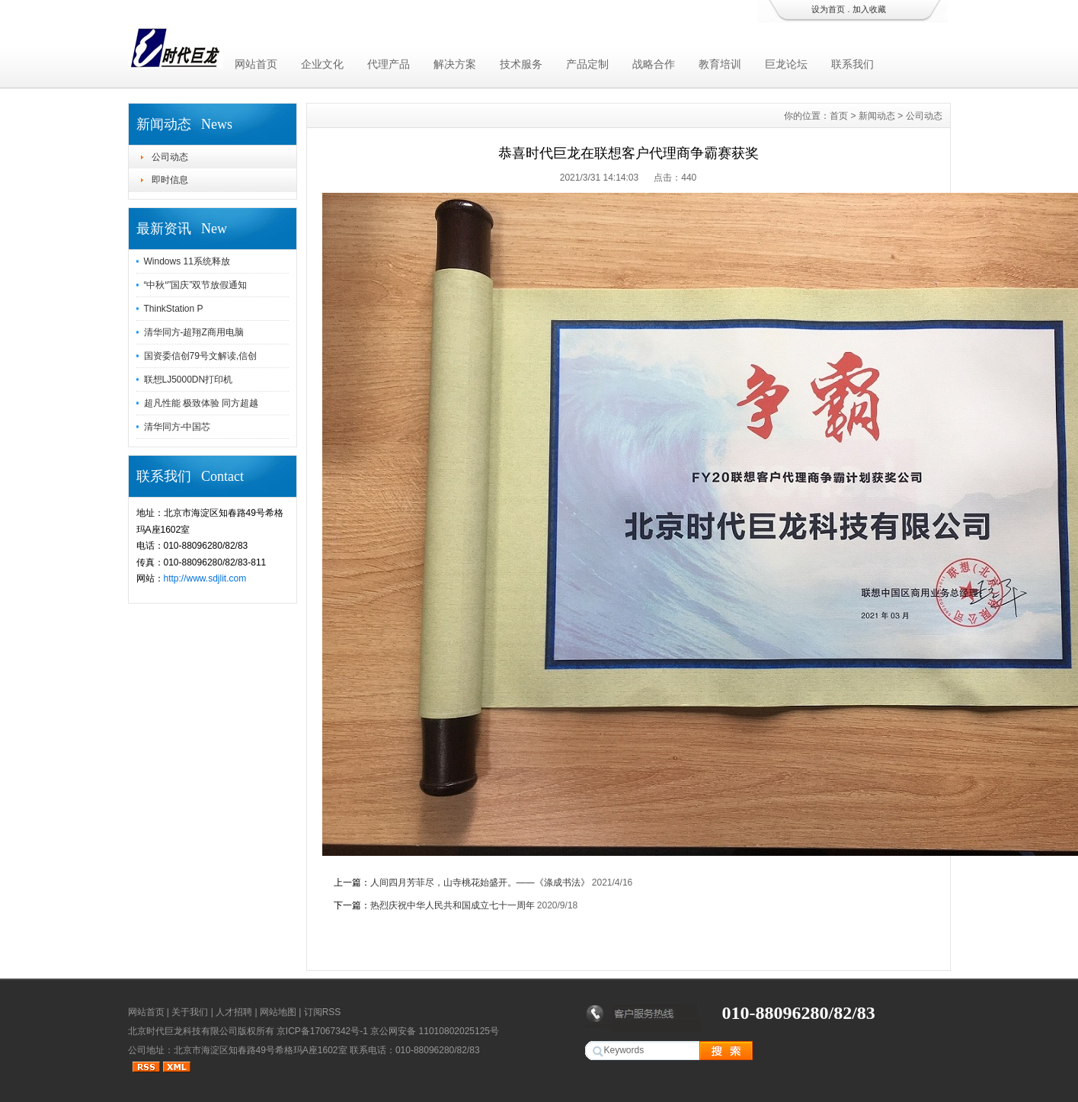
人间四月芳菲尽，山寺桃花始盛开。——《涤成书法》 (480, 882)
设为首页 (828, 9)
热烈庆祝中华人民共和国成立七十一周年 (452, 905)
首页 (839, 116)
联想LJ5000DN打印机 (188, 379)
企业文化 (322, 64)
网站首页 (256, 64)
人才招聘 (234, 1012)
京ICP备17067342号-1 (322, 1031)
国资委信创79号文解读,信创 (201, 356)
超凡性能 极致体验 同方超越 (201, 403)
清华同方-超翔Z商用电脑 (194, 332)
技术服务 (521, 64)
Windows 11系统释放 (187, 261)
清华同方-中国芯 (177, 426)
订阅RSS (322, 1012)
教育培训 (720, 64)
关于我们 (189, 1012)
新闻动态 (877, 116)
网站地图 (278, 1012)
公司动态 (170, 157)
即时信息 (170, 180)
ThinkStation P (173, 308)
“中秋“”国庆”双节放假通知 (196, 285)
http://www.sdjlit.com (205, 578)
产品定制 (587, 64)
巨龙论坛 (786, 64)
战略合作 (653, 64)
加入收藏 (869, 9)
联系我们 (852, 64)
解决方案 (454, 64)
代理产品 (388, 64)
